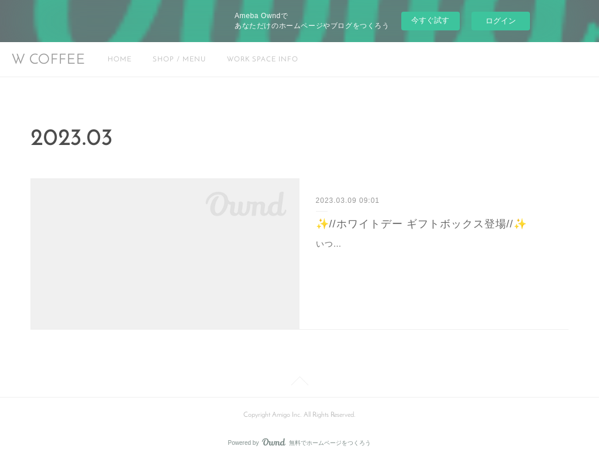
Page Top (299, 382)
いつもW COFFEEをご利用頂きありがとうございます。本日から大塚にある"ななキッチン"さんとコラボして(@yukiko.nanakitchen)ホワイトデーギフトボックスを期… (434, 258)
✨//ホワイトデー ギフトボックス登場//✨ (421, 224)
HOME (120, 59)
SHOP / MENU (179, 59)
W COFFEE (48, 60)
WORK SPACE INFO (262, 59)
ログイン (501, 20)
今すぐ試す (430, 20)
